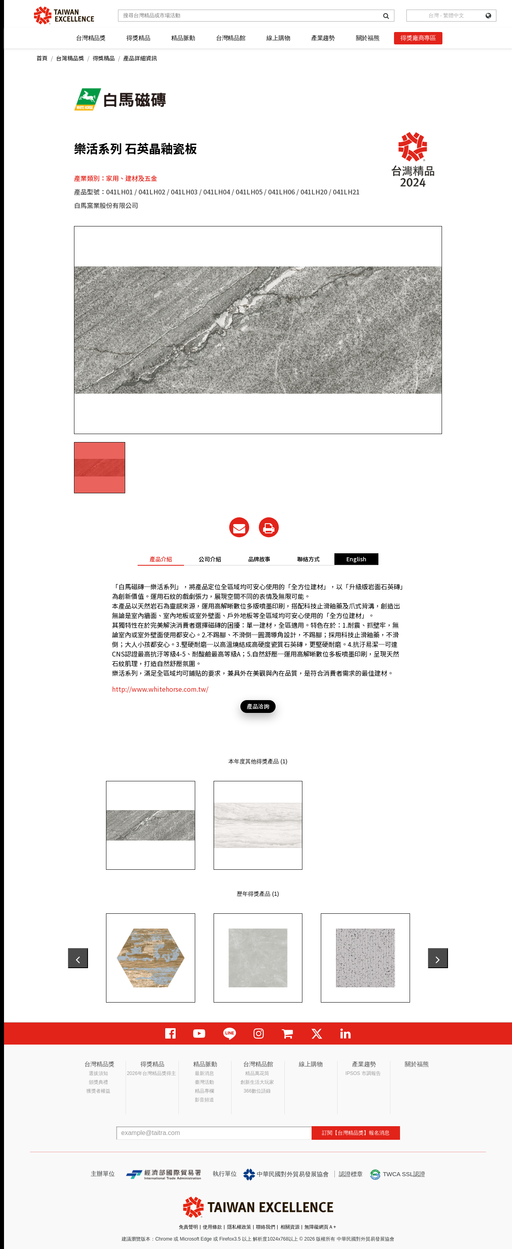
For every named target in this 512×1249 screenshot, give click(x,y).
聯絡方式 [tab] (308, 559)
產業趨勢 (323, 37)
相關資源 (290, 1227)
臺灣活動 (204, 1082)
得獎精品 (138, 37)
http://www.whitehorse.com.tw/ (160, 689)
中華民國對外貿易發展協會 (286, 1175)
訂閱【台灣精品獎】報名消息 (356, 1133)
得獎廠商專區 (418, 37)
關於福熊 (368, 37)
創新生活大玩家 (257, 1082)
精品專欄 (204, 1091)
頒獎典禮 (98, 1082)
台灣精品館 (231, 37)
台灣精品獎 (91, 37)
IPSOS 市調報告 (363, 1073)
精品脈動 (183, 37)
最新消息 (204, 1073)
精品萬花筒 (257, 1073)
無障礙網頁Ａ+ (320, 1227)
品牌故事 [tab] (259, 559)
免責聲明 (188, 1227)
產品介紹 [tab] (161, 559)
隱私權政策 (239, 1227)
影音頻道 (204, 1099)
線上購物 (278, 37)
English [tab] (356, 559)
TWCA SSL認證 (397, 1175)
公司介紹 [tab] (210, 559)
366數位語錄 (257, 1091)
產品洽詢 (258, 706)
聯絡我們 (265, 1227)
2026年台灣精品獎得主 (151, 1073)
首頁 (42, 58)
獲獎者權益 (98, 1091)
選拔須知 (98, 1073)
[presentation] (78, 958)
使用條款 (212, 1227)
